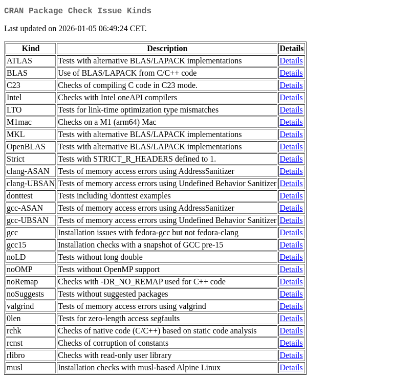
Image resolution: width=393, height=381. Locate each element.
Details (290, 62)
